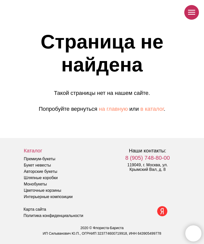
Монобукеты (35, 184)
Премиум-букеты (39, 159)
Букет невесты (37, 165)
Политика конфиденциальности (53, 215)
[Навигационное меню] (191, 12)
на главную (113, 109)
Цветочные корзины (42, 190)
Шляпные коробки (41, 178)
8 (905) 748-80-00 (147, 158)
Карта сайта (35, 209)
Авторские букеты (40, 171)
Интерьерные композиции (48, 197)
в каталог (152, 109)
